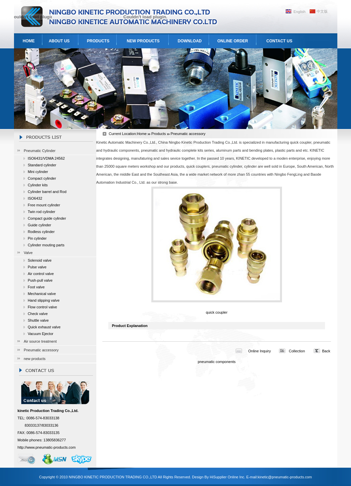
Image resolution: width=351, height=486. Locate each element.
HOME (29, 41)
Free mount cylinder (44, 205)
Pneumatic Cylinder (39, 151)
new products (34, 359)
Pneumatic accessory (41, 350)
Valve (28, 253)
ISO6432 (35, 198)
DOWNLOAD (190, 41)
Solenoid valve (40, 260)
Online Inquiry (259, 351)
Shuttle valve (38, 320)
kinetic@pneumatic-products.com (285, 477)
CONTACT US (279, 41)
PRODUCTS (98, 41)
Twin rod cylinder (41, 212)
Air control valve (41, 274)
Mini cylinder (38, 172)
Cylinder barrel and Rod (47, 192)
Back (326, 351)
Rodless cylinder (41, 232)
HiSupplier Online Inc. (227, 477)
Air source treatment (40, 341)
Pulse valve (37, 267)
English (299, 12)
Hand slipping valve (43, 300)
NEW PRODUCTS (143, 41)
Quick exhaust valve (44, 327)
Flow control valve (42, 307)
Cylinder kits (38, 185)
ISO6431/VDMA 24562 (46, 158)
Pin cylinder (37, 238)
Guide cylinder (39, 225)
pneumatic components (217, 362)
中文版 (322, 11)
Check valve (38, 314)
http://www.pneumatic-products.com (47, 447)
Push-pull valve (40, 280)
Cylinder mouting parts (46, 245)
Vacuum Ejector (40, 334)
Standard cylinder (42, 165)
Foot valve (36, 287)
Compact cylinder (42, 178)
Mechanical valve (42, 294)
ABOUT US (59, 41)
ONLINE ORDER (232, 41)
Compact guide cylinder (47, 218)
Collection (297, 351)
